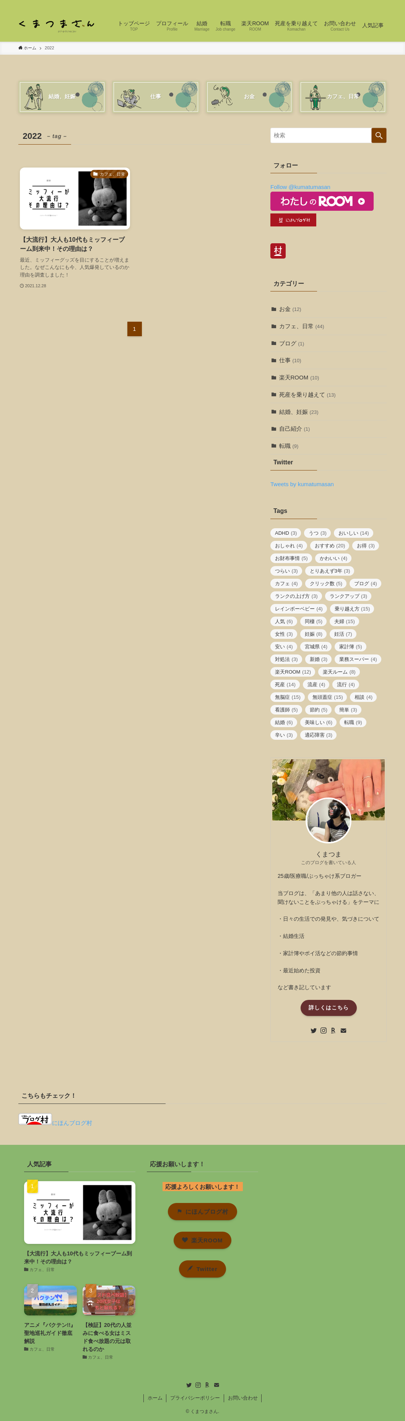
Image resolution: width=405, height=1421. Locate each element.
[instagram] (352, 4)
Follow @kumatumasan (300, 187)
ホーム (155, 1398)
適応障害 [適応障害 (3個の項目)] (319, 735)
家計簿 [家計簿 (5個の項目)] (350, 646)
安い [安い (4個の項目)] (284, 646)
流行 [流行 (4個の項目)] (346, 684)
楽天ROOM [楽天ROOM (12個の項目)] (293, 672)
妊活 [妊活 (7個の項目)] (343, 634)
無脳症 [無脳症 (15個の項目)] (288, 697)
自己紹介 (294, 428)
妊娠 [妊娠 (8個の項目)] (314, 634)
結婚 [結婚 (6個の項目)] (284, 722)
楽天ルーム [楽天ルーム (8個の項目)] (339, 672)
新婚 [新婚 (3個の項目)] (319, 659)
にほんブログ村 (55, 1123)
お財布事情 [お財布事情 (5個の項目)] (291, 558)
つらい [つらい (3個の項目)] (286, 571)
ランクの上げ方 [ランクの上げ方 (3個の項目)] (296, 596)
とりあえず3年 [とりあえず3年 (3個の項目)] (330, 571)
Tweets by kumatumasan (302, 484)
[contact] (372, 4)
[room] (362, 4)
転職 (289, 446)
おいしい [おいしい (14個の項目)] (353, 533)
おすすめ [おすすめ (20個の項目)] (330, 546)
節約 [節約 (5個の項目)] (319, 710)
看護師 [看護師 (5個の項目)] (286, 710)
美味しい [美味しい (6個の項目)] (319, 722)
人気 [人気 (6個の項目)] (284, 621)
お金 (290, 309)
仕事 (290, 360)
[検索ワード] (328, 135)
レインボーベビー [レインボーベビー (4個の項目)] (299, 609)
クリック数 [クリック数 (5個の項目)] (326, 583)
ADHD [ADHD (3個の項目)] (286, 533)
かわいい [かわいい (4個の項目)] (334, 558)
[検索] (382, 4)
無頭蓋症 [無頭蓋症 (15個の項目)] (327, 697)
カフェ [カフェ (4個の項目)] (286, 583)
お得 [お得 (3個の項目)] (366, 546)
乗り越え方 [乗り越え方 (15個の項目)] (352, 609)
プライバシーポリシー (195, 1398)
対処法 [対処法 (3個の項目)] (286, 659)
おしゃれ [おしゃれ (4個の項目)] (289, 546)
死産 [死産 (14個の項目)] (285, 684)
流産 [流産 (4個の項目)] (316, 684)
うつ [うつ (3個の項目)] (318, 533)
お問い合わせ (243, 1398)
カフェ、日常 (301, 326)
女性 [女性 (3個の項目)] (284, 634)
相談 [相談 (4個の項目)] (363, 697)
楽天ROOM (299, 377)
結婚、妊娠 (299, 412)
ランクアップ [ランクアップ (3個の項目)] (349, 596)
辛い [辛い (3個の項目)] (284, 735)
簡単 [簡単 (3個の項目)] (348, 710)
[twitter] (342, 4)
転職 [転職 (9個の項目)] (353, 722)
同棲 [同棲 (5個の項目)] (314, 621)
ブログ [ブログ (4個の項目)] (365, 583)
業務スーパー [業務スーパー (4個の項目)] (358, 659)
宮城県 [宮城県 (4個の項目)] (316, 646)
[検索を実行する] (379, 135)
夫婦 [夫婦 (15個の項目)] (344, 621)
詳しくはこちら (329, 1007)
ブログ (291, 343)
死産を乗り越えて (307, 394)
